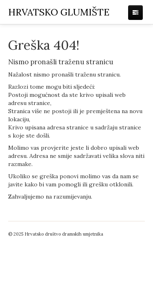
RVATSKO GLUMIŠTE (58, 12)
